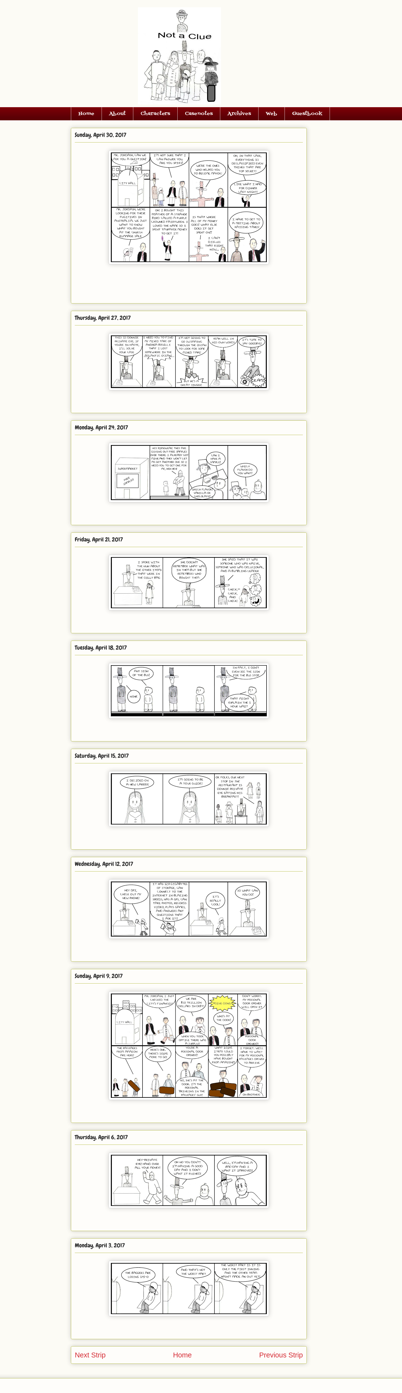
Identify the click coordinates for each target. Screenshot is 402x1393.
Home (86, 113)
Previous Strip (281, 1355)
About (117, 113)
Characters (155, 113)
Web (271, 113)
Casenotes (199, 113)
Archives (239, 113)
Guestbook (307, 113)
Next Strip (90, 1355)
